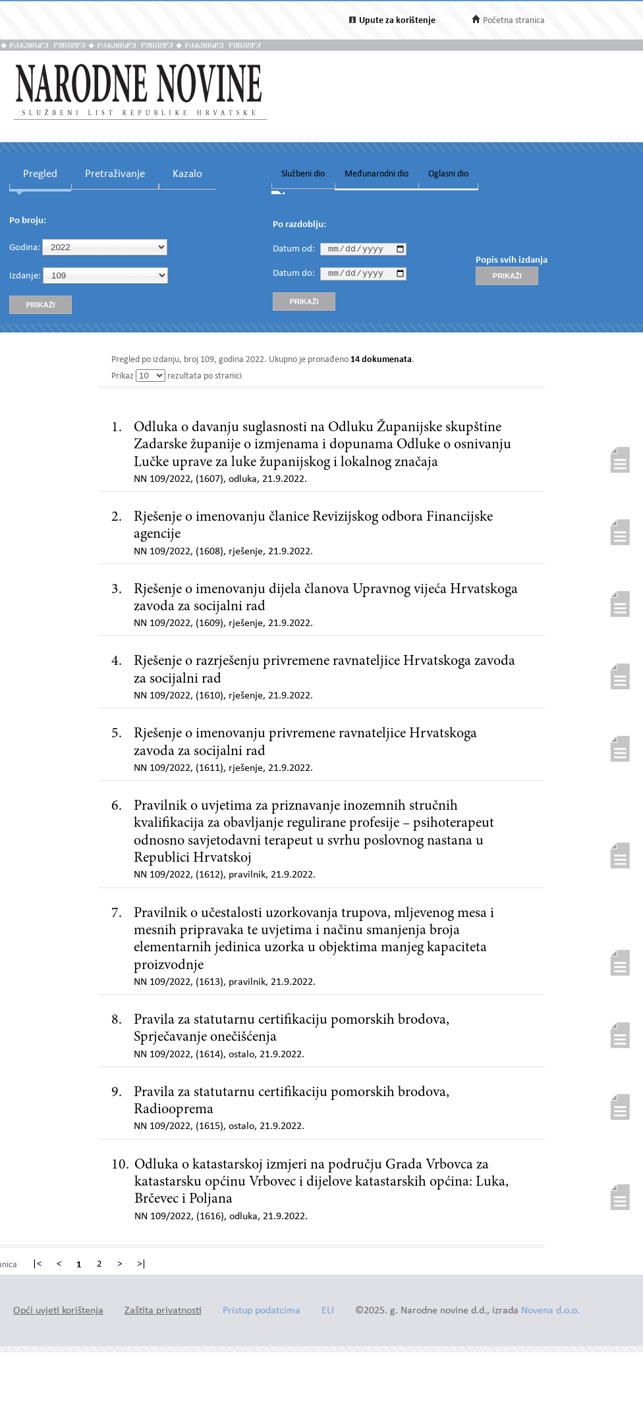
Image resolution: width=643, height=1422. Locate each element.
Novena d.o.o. (550, 1311)
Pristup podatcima (261, 1311)
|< (37, 1264)
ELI (328, 1311)
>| (141, 1264)
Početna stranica (514, 21)
